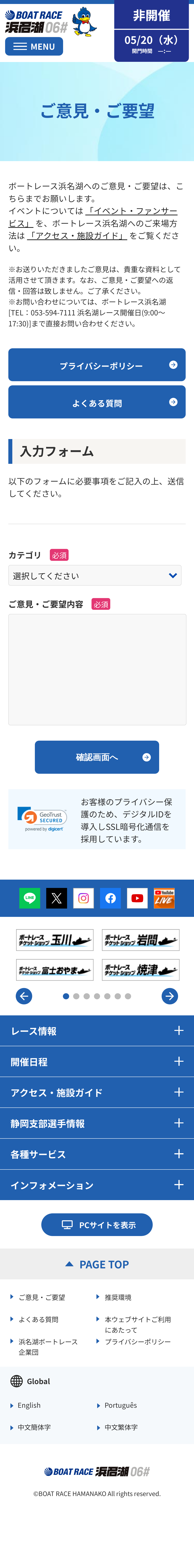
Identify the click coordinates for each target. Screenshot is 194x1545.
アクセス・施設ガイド (97, 1092)
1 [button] (66, 996)
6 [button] (118, 996)
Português (121, 1405)
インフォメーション (97, 1185)
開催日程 (97, 1061)
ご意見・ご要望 (42, 1297)
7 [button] (128, 996)
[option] (98, 955)
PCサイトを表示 (107, 1224)
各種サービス (97, 1154)
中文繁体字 (121, 1427)
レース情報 (97, 1030)
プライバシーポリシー (138, 1341)
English (29, 1405)
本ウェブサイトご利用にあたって (138, 1323)
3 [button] (87, 996)
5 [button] (107, 996)
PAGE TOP (104, 1263)
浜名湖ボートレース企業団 (48, 1346)
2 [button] (76, 996)
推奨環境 (118, 1297)
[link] (42, 819)
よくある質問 (38, 1319)
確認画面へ (97, 757)
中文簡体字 (34, 1427)
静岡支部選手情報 (97, 1123)
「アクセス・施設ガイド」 (77, 235)
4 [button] (97, 996)
